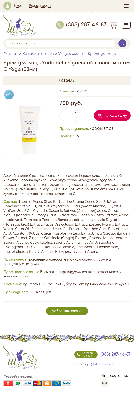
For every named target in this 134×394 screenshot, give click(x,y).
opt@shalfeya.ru (99, 364)
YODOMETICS (102, 129)
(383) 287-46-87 (81, 25)
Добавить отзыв (67, 311)
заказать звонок (84, 354)
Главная (10, 54)
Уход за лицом (70, 54)
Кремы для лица (102, 54)
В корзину (116, 115)
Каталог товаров (38, 54)
